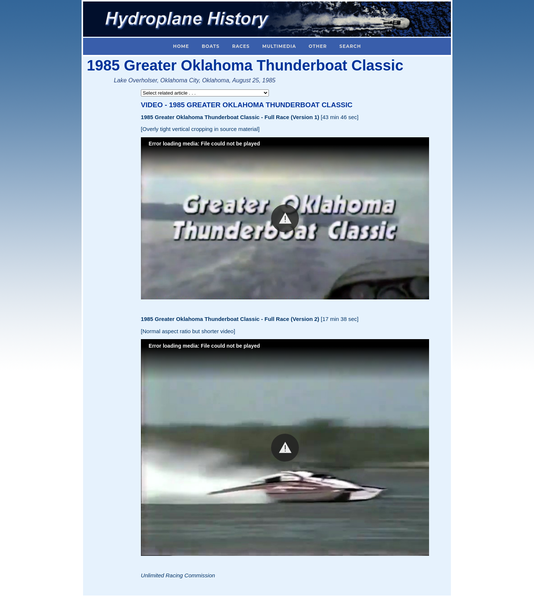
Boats (211, 46)
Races (241, 46)
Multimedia (279, 46)
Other (318, 46)
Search (350, 46)
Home (181, 46)
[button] (285, 218)
